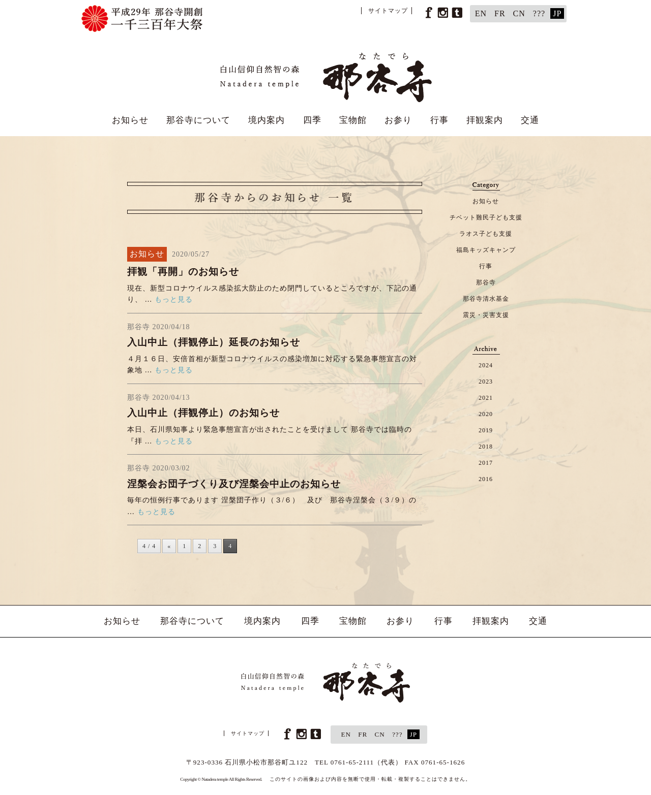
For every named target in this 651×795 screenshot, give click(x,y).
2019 (486, 430)
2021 (486, 397)
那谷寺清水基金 (486, 298)
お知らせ (130, 120)
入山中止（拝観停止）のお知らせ (203, 412)
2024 (486, 365)
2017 (486, 462)
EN (481, 13)
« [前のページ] (169, 546)
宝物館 (353, 120)
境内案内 (266, 120)
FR (500, 13)
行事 (439, 120)
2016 (486, 479)
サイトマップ (388, 10)
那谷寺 (486, 282)
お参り (398, 120)
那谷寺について (198, 120)
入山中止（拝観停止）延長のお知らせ (213, 342)
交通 (530, 120)
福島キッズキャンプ (486, 249)
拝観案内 (484, 120)
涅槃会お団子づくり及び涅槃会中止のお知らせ (234, 484)
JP (557, 13)
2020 (486, 414)
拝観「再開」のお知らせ (183, 271)
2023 (486, 381)
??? (539, 13)
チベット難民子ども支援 (486, 217)
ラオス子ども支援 (485, 233)
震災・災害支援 (486, 315)
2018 (486, 446)
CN (519, 13)
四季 (312, 120)
